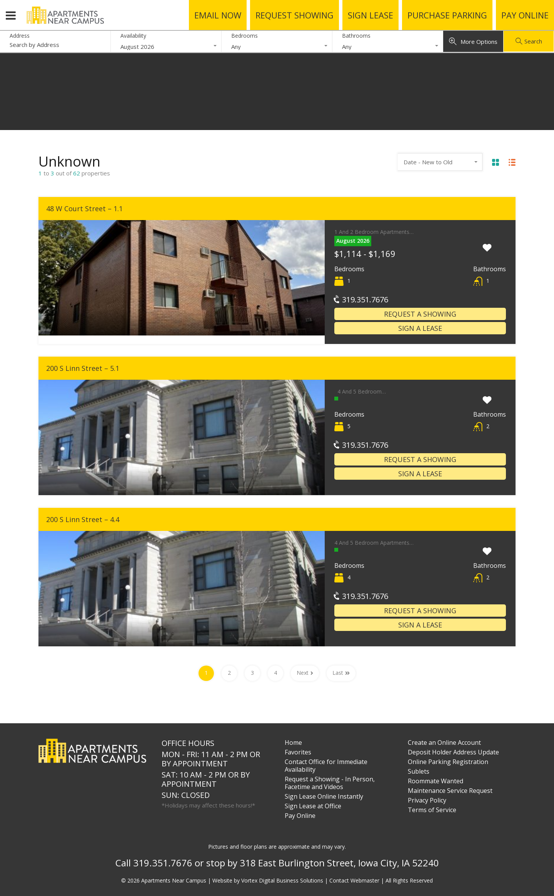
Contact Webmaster (354, 880)
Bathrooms (356, 35)
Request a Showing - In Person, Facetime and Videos (330, 783)
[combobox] (166, 46)
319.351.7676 (361, 299)
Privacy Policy (427, 800)
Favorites (298, 752)
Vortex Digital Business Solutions (282, 880)
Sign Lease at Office (313, 806)
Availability (133, 35)
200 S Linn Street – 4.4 (82, 519)
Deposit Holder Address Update (453, 752)
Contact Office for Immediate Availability (326, 766)
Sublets (418, 771)
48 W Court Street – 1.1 (84, 208)
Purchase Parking (447, 15)
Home (293, 742)
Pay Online (525, 15)
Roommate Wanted (435, 781)
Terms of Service (432, 810)
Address (20, 36)
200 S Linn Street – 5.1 (82, 368)
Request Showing (294, 15)
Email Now (217, 15)
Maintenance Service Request (450, 790)
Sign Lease (370, 15)
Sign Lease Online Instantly (324, 796)
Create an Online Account (444, 742)
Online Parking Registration (448, 762)
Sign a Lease (420, 328)
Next (305, 672)
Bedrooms (244, 35)
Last (341, 672)
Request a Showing (420, 314)
